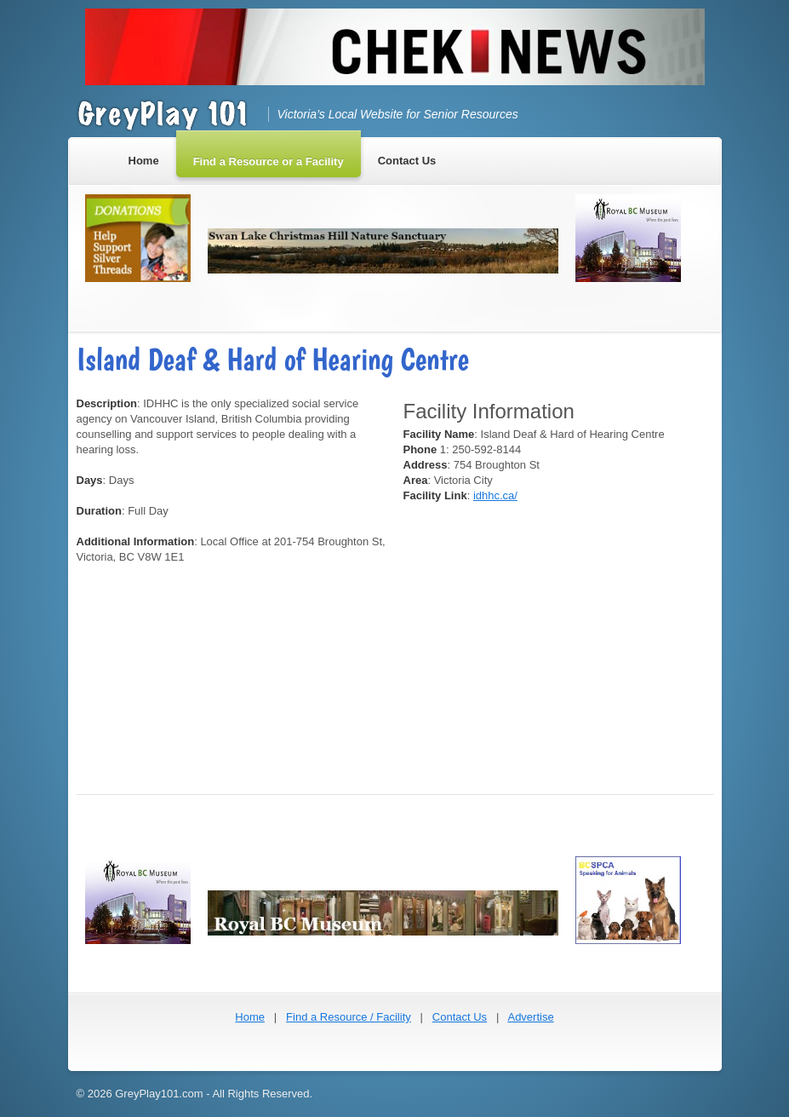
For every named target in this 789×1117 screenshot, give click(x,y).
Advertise (530, 1016)
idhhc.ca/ (495, 495)
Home (250, 1016)
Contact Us (459, 1016)
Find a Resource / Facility (348, 1016)
